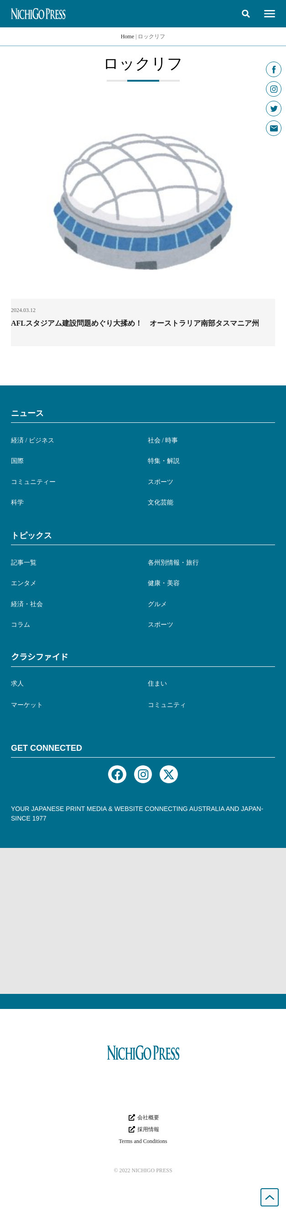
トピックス (31, 535)
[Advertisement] (143, 921)
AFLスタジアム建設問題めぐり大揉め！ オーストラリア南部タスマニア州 (135, 323)
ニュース (27, 413)
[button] (246, 13)
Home (127, 36)
